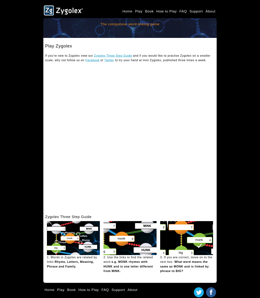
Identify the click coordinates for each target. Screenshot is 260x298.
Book (149, 11)
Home (127, 11)
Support (196, 11)
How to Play (166, 11)
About (210, 11)
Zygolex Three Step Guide (113, 55)
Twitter (109, 60)
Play (138, 11)
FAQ (183, 11)
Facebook (92, 60)
